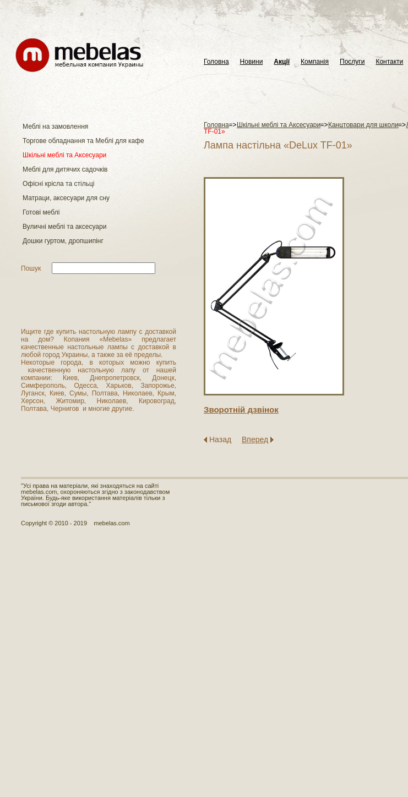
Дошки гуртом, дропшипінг (63, 241)
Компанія (315, 61)
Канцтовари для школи (363, 125)
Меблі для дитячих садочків (65, 169)
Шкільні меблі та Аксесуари (64, 155)
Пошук (31, 268)
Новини (251, 61)
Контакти (389, 61)
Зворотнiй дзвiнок (241, 409)
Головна (216, 61)
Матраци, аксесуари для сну (66, 198)
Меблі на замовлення (55, 126)
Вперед (255, 439)
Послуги (352, 61)
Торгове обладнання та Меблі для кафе (83, 141)
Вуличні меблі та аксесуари (64, 226)
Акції (282, 61)
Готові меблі (41, 212)
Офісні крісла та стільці (58, 184)
